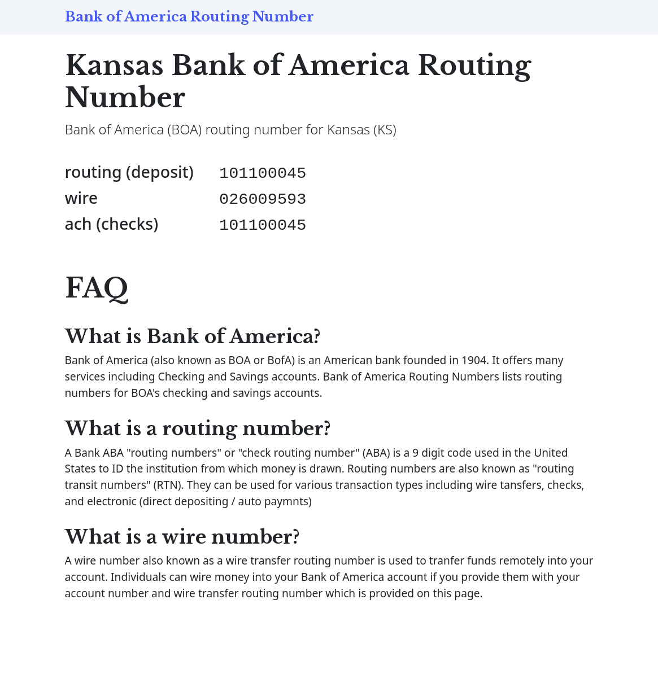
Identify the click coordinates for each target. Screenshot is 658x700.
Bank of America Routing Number (189, 16)
